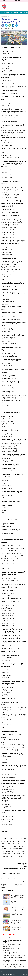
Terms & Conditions (23, 974)
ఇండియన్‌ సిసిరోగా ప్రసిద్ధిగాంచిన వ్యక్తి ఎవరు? (6, 885)
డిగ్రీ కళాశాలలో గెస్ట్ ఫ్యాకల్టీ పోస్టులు (19, 883)
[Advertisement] (17, 6)
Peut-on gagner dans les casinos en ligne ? (14, 938)
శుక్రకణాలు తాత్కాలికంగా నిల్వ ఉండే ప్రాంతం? (14, 955)
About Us (5, 974)
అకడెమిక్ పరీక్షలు (5, 12)
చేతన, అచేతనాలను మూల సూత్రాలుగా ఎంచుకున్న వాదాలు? (17, 922)
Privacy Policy (15, 974)
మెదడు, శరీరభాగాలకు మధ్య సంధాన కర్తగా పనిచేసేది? (17, 909)
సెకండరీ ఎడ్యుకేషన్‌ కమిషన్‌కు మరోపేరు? (12, 958)
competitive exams (11, 873)
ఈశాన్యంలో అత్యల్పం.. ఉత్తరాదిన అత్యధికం (16, 929)
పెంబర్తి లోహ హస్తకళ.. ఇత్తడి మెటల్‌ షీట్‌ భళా (16, 915)
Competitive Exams (10, 15)
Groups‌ (18, 873)
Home (2, 15)
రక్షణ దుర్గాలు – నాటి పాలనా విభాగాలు (12, 964)
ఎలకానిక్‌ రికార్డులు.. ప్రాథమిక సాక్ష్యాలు (12, 953)
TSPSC (4, 875)
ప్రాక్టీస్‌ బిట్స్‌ (13, 902)
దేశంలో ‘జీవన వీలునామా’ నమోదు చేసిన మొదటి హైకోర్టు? (13, 945)
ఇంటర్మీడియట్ (14, 12)
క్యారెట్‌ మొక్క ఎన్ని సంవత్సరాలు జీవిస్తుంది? (13, 967)
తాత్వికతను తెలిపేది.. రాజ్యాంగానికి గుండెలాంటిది (11, 949)
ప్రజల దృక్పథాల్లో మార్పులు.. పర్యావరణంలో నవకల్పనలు (17, 897)
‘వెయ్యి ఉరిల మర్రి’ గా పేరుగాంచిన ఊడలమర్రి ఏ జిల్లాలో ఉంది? (14, 961)
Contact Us (10, 974)
